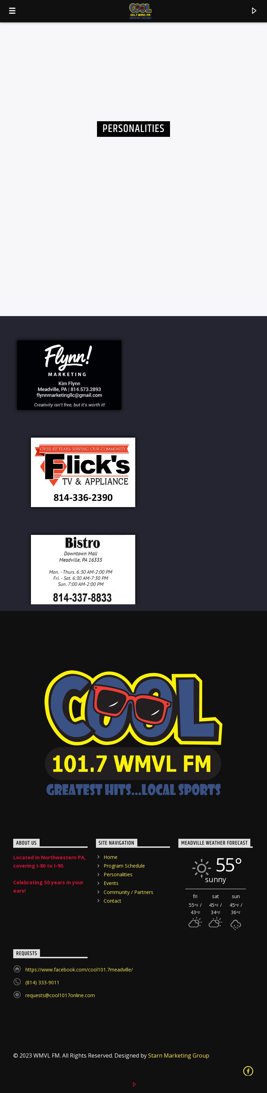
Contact (112, 900)
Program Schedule (124, 865)
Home (111, 857)
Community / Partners (128, 892)
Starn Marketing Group (178, 1055)
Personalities (118, 874)
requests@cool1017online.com (60, 995)
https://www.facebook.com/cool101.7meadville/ (79, 969)
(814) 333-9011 (42, 982)
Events (111, 883)
